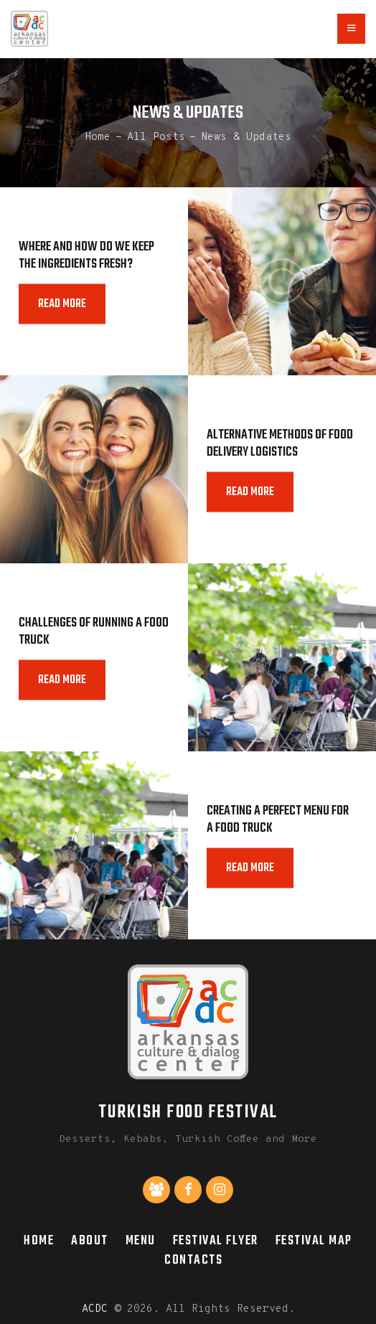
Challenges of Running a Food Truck (94, 632)
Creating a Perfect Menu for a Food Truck (278, 820)
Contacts (193, 1260)
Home (98, 137)
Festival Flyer (215, 1241)
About (89, 1241)
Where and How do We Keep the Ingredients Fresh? (86, 256)
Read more (62, 304)
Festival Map (314, 1241)
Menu (141, 1241)
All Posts (156, 137)
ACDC (95, 1309)
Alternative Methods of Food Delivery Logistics (280, 444)
